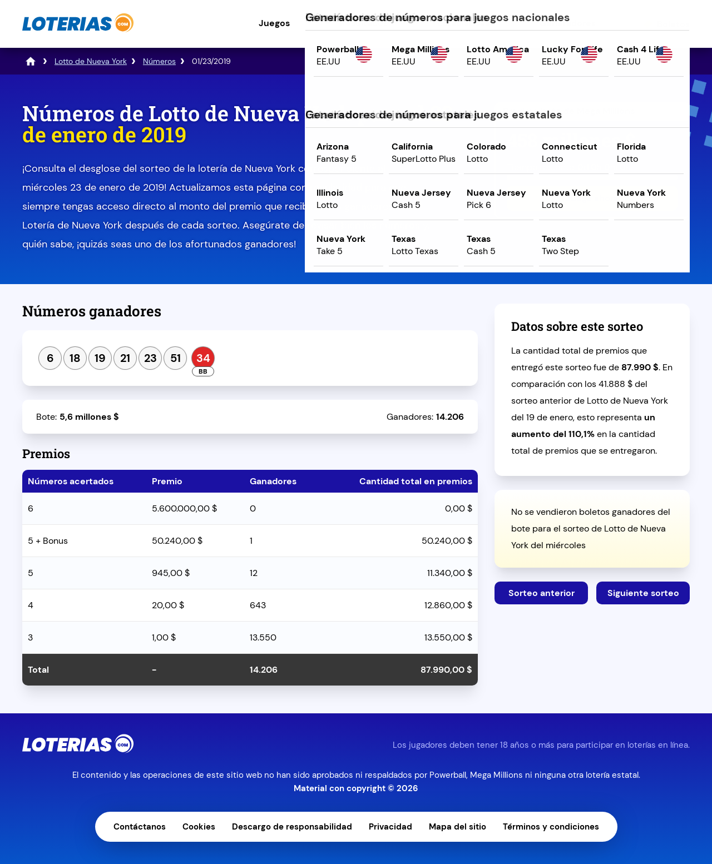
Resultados (364, 23)
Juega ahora (592, 198)
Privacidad (390, 826)
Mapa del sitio (457, 826)
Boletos (673, 24)
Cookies (198, 826)
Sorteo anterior (541, 593)
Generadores (568, 23)
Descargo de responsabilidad (292, 826)
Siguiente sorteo (643, 593)
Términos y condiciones (551, 826)
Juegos (274, 23)
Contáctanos (139, 826)
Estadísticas (464, 23)
